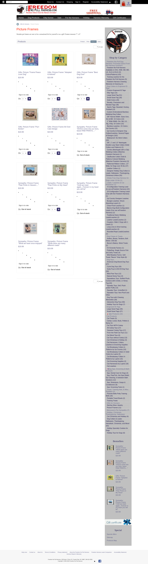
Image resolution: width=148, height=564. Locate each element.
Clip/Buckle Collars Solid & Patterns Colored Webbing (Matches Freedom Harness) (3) (117, 159)
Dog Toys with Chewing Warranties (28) (115, 298)
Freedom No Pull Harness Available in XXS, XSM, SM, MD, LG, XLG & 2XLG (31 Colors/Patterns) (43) (117, 71)
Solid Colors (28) (113, 100)
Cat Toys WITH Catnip (115, 325)
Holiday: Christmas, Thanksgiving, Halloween (115, 413)
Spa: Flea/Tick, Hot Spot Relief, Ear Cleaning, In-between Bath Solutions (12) (117, 377)
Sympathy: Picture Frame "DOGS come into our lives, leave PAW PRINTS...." (88, 129)
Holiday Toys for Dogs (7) (116, 304)
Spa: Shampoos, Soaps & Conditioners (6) (115, 384)
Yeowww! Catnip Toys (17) (116, 330)
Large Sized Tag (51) (114, 95)
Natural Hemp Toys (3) (115, 276)
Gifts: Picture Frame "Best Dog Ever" (87, 73)
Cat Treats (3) (112, 318)
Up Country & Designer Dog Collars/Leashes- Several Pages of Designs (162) (117, 133)
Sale (59, 18)
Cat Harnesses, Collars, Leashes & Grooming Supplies (117, 344)
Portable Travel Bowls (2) (116, 398)
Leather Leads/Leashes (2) (116, 220)
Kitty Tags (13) (112, 93)
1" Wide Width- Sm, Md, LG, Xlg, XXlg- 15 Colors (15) (116, 122)
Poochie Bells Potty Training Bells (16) (116, 395)
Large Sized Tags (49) (115, 309)
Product (83, 41)
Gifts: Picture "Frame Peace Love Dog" (29, 73)
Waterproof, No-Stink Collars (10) (116, 139)
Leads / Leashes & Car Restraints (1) (115, 184)
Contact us (60, 2)
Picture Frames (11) (114, 407)
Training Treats (112, 401)
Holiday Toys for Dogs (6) (116, 433)
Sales (99, 41)
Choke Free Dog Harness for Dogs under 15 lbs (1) (117, 179)
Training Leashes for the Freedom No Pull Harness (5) (116, 78)
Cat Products (112, 316)
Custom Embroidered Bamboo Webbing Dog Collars (117, 113)
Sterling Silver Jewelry (115, 405)
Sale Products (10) (115, 314)
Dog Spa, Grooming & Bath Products (117, 370)
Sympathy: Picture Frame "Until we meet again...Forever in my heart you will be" (87, 186)
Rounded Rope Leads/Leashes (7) (117, 233)
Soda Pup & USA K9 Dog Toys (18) (117, 270)
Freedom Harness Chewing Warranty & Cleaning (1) (116, 83)
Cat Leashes (111, 366)
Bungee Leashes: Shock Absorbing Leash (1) (115, 202)
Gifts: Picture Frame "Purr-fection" (29, 128)
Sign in (77, 2)
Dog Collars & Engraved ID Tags (116, 87)
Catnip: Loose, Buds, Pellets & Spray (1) (117, 322)
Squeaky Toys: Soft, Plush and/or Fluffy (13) (116, 287)
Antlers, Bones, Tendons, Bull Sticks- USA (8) (117, 240)
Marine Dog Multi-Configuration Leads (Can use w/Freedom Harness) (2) (117, 210)
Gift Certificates (119, 18)
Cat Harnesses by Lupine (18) (118, 364)
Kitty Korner (48, 18)
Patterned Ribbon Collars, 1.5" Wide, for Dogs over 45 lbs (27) (117, 165)
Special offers (112, 534)
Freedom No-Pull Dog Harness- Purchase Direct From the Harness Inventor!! (118, 63)
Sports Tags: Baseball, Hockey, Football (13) (117, 108)
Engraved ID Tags (113, 307)
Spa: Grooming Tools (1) (115, 387)
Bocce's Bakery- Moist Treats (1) (117, 244)
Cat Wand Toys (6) (113, 335)
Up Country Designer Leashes (118, 198)
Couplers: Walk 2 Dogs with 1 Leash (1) (117, 223)
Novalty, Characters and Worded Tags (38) (115, 104)
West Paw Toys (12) (114, 273)
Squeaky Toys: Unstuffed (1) (117, 290)
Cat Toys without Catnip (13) (117, 338)
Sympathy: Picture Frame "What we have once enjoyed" (30, 242)
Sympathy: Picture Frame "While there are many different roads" (58, 243)
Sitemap (110, 537)
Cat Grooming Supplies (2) (116, 361)
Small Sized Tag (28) (114, 97)
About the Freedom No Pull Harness (79, 552)
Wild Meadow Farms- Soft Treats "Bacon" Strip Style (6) (116, 256)
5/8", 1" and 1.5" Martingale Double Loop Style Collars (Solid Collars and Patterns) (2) (117, 145)
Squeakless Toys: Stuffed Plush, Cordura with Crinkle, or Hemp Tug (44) (118, 281)
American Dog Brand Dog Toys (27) (117, 263)
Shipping (70, 2)
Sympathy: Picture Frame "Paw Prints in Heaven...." (28, 184)
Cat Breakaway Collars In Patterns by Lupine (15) (115, 358)
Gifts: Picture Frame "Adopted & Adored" (60, 73)
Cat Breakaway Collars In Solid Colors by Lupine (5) (117, 353)
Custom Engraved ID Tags (116, 90)
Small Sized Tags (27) (115, 311)
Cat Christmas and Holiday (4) (118, 416)
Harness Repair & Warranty (74, 554)
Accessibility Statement (99, 2)
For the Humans (72, 18)
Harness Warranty (101, 18)
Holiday (86, 18)
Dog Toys (110, 260)
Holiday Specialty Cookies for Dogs (117, 429)
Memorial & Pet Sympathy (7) (118, 410)
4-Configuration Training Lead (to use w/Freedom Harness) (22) (118, 188)
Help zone (24, 552)
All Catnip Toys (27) (114, 328)
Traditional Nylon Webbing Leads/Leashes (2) (116, 216)
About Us (50, 2)
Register (86, 2)
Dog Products (33, 18)
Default (93, 41)
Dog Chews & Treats (115, 236)
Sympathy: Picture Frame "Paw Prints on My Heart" (58, 184)
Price (88, 41)
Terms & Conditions (50, 552)
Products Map (112, 540)
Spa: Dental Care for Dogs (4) (117, 373)
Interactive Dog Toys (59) (116, 302)
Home (21, 18)
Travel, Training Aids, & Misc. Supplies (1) (117, 390)
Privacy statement (62, 552)
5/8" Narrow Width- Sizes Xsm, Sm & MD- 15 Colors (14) (117, 118)
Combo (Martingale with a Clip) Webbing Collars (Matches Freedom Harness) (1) (117, 152)
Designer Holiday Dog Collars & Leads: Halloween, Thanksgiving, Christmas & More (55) (118, 173)
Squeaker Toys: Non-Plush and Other (117, 294)
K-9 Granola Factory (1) (115, 248)
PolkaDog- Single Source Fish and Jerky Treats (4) (117, 251)
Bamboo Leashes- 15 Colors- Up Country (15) (117, 127)
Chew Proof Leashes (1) (115, 206)
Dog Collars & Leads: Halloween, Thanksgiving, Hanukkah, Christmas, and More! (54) (118, 422)
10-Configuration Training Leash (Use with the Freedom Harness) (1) (118, 194)
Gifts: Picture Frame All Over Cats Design (59, 128)
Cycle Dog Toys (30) (114, 266)
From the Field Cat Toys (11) (117, 333)
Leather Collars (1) (113, 168)
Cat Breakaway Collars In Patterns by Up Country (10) (116, 348)
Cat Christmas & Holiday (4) (117, 340)
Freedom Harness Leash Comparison (102, 552)
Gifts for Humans (113, 403)
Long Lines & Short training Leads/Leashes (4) (116, 228)
